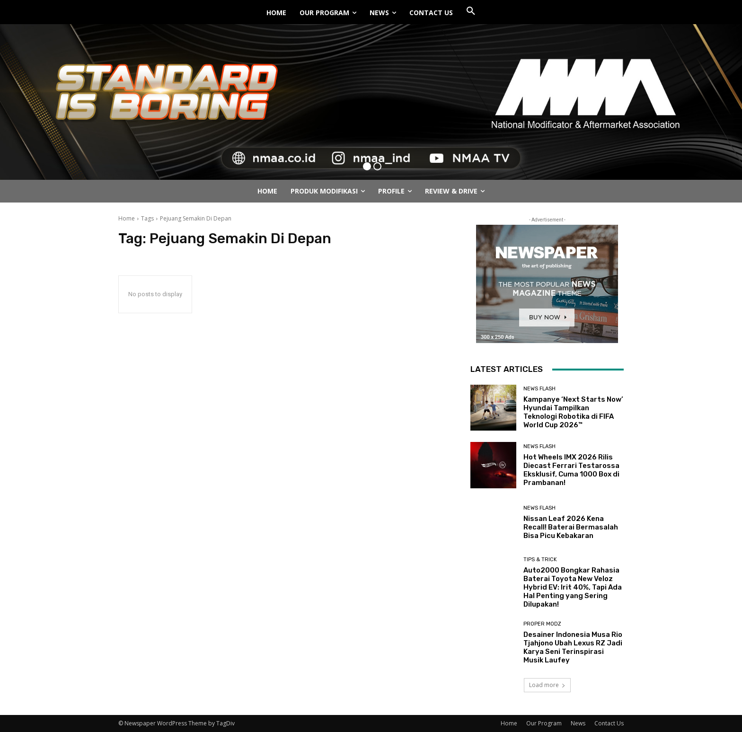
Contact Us (609, 723)
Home (126, 218)
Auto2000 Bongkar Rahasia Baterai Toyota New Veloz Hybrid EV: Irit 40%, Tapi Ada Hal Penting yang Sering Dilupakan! (572, 587)
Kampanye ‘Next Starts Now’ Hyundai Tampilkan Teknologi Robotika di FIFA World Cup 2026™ (573, 412)
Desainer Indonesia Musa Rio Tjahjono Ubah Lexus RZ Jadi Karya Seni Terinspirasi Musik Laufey (572, 647)
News (578, 723)
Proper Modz (542, 623)
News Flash (539, 388)
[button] (470, 11)
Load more (547, 685)
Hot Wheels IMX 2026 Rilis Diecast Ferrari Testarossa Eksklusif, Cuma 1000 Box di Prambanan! (571, 470)
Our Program (544, 723)
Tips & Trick (540, 559)
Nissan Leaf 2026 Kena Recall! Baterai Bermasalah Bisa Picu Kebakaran (570, 527)
